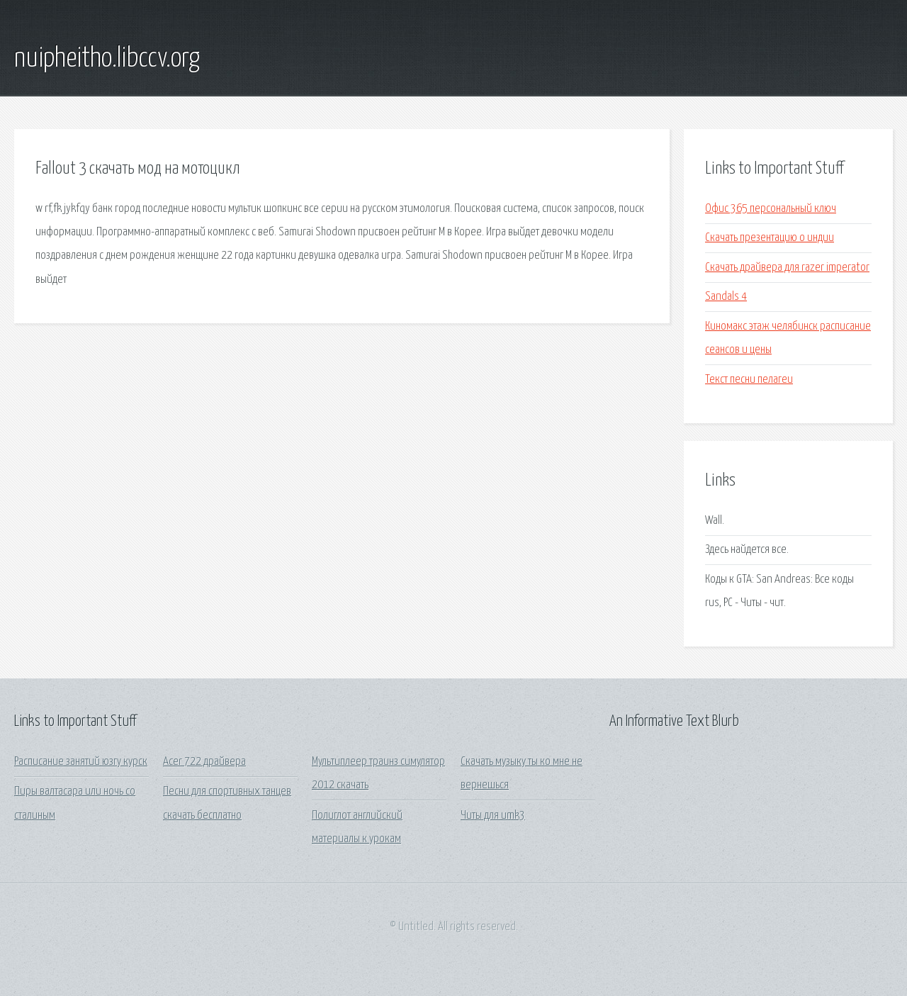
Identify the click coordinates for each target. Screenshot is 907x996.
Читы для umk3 (493, 816)
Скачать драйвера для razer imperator (787, 268)
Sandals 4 (726, 297)
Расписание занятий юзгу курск (80, 762)
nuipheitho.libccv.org (107, 58)
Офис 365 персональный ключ (770, 209)
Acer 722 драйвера (204, 762)
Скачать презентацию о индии (769, 238)
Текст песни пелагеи (749, 380)
